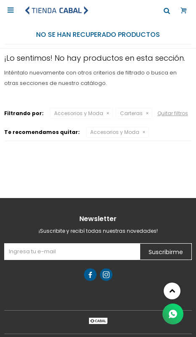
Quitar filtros (172, 113)
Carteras (131, 113)
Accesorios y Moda (78, 113)
